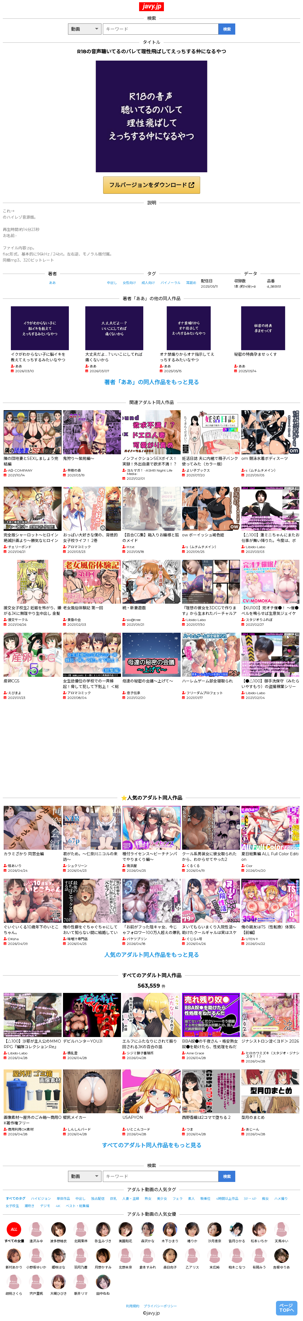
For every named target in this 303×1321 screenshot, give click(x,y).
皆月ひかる (237, 1232)
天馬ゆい (281, 1232)
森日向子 (170, 1258)
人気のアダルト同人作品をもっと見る (151, 955)
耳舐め (191, 283)
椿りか (192, 1232)
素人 (191, 1198)
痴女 (265, 1198)
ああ (52, 283)
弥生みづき (103, 1232)
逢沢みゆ (36, 1232)
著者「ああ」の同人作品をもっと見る (151, 382)
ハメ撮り (281, 1198)
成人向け (148, 283)
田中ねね (103, 1285)
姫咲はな (58, 1258)
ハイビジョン (41, 1198)
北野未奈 (125, 1258)
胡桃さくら (14, 1285)
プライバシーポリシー (160, 1306)
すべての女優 (14, 1232)
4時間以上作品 (227, 1198)
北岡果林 (81, 1232)
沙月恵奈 (214, 1232)
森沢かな (147, 1232)
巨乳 (113, 1198)
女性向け (129, 283)
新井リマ (81, 1285)
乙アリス (192, 1258)
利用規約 (132, 1306)
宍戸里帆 (36, 1285)
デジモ (45, 1206)
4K (58, 1206)
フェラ (178, 1198)
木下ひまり (170, 1232)
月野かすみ (103, 1258)
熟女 (148, 1198)
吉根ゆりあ (281, 1258)
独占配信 (98, 1198)
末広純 (214, 1258)
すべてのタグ (15, 1198)
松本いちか (259, 1232)
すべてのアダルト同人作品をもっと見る (152, 1145)
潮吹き (30, 1206)
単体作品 (63, 1198)
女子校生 (12, 1206)
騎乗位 (205, 1198)
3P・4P (250, 1198)
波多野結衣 (58, 1232)
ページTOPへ (286, 1308)
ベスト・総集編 (77, 1206)
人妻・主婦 (130, 1198)
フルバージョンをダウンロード (151, 185)
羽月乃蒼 (81, 1258)
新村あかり (14, 1258)
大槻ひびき (58, 1285)
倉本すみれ (147, 1258)
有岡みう (259, 1258)
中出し (112, 283)
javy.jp (152, 6)
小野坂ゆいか (36, 1258)
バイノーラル (171, 283)
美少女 (162, 1198)
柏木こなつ (237, 1258)
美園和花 (125, 1232)
